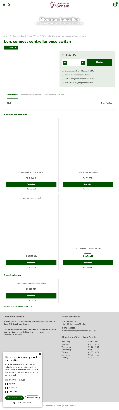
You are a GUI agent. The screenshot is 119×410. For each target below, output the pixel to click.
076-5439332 (69, 328)
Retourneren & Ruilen (54, 95)
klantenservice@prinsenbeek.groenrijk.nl (81, 331)
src (9, 5)
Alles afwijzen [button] (32, 398)
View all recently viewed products (18, 306)
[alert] (22, 379)
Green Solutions (69, 406)
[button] (17, 380)
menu (4, 5)
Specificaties (12, 95)
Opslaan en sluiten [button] (14, 398)
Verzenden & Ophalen (31, 95)
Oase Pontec (106, 103)
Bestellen (31, 184)
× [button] (40, 354)
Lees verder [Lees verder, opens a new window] (21, 375)
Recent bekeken (12, 275)
